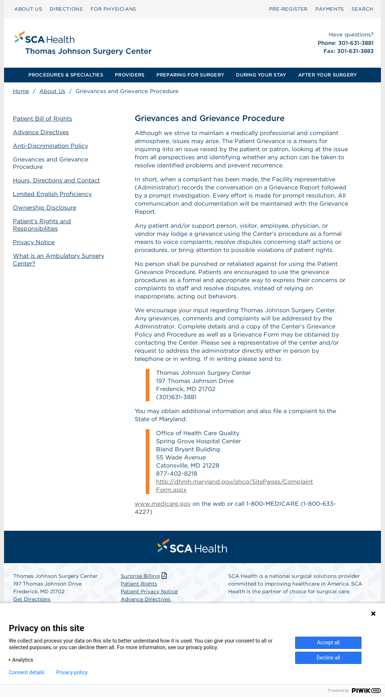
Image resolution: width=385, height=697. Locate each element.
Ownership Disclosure (44, 207)
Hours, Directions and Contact (56, 180)
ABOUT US (28, 9)
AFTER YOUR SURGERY (327, 75)
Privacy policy (72, 672)
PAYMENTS (329, 9)
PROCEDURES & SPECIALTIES (65, 75)
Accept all (328, 643)
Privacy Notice (33, 242)
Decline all (328, 658)
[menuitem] (28, 9)
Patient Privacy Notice (149, 591)
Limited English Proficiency (52, 194)
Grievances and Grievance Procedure (50, 163)
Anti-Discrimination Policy (50, 145)
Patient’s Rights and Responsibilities (42, 225)
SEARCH (363, 9)
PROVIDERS (129, 75)
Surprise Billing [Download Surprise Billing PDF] (144, 576)
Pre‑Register (288, 9)
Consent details (27, 672)
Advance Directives (41, 132)
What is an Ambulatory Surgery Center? (58, 259)
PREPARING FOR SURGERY (190, 75)
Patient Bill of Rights (42, 118)
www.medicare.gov (163, 503)
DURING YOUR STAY (261, 75)
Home (21, 91)
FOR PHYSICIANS (113, 9)
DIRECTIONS (66, 9)
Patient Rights (139, 584)
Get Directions (31, 599)
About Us (52, 91)
